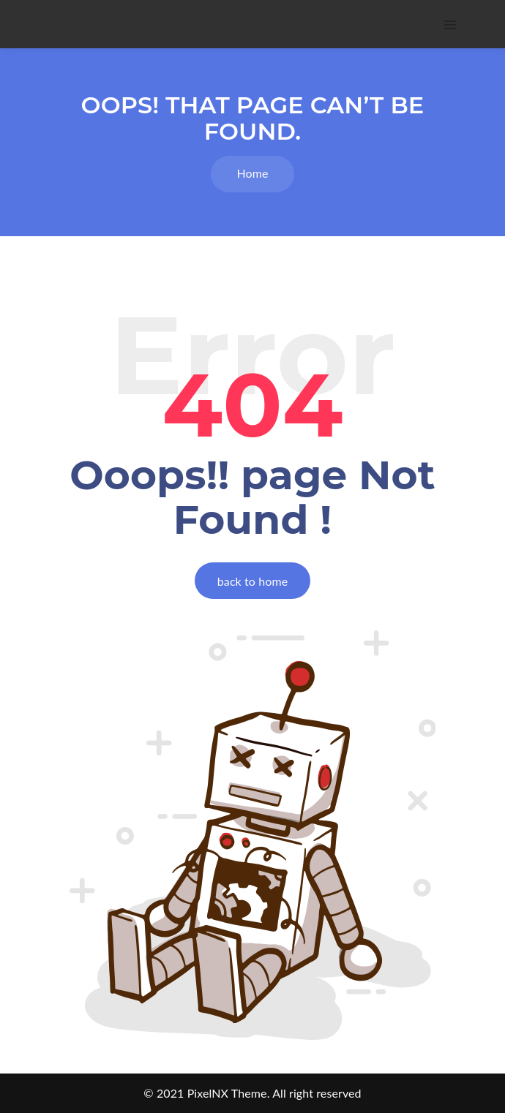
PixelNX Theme (227, 1093)
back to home (252, 581)
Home (252, 173)
